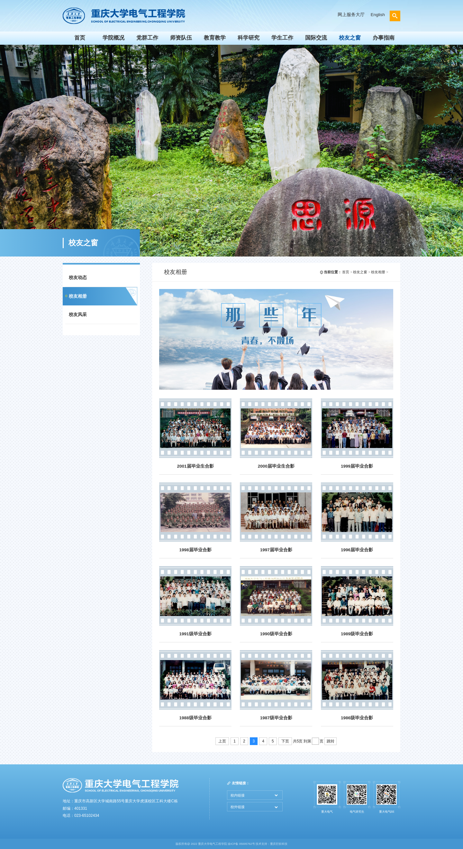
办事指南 (384, 38)
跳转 (330, 741)
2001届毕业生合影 (195, 466)
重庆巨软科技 (278, 843)
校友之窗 (350, 38)
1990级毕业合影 (276, 633)
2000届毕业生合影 (276, 466)
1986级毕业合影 (357, 717)
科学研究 (248, 38)
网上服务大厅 (351, 14)
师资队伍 (181, 38)
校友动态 (78, 277)
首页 (79, 38)
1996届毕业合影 (357, 549)
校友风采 (78, 314)
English (378, 14)
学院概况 (113, 38)
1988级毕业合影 (195, 717)
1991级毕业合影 (195, 633)
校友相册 (78, 296)
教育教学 (215, 38)
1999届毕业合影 (357, 466)
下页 (285, 741)
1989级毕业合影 (357, 633)
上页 (222, 741)
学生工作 (282, 38)
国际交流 (316, 38)
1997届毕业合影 (276, 549)
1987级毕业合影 (276, 717)
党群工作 (147, 38)
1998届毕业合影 (195, 549)
